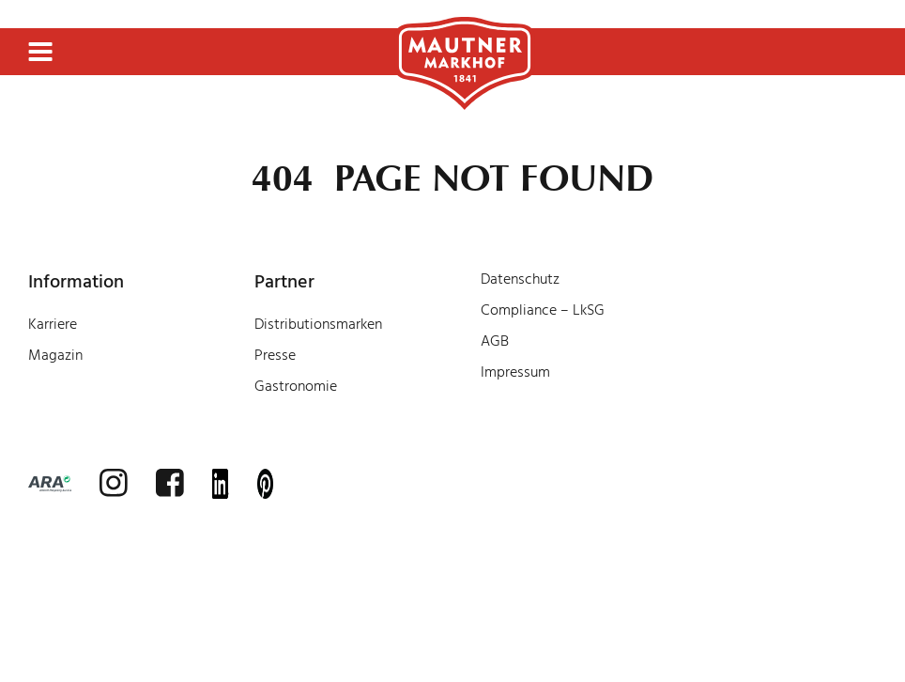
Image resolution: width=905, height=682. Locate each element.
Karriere (52, 324)
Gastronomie (295, 386)
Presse (275, 355)
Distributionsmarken (318, 324)
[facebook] (170, 483)
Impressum (515, 372)
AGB (495, 341)
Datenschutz (520, 279)
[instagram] (114, 483)
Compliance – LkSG (543, 310)
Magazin (55, 355)
